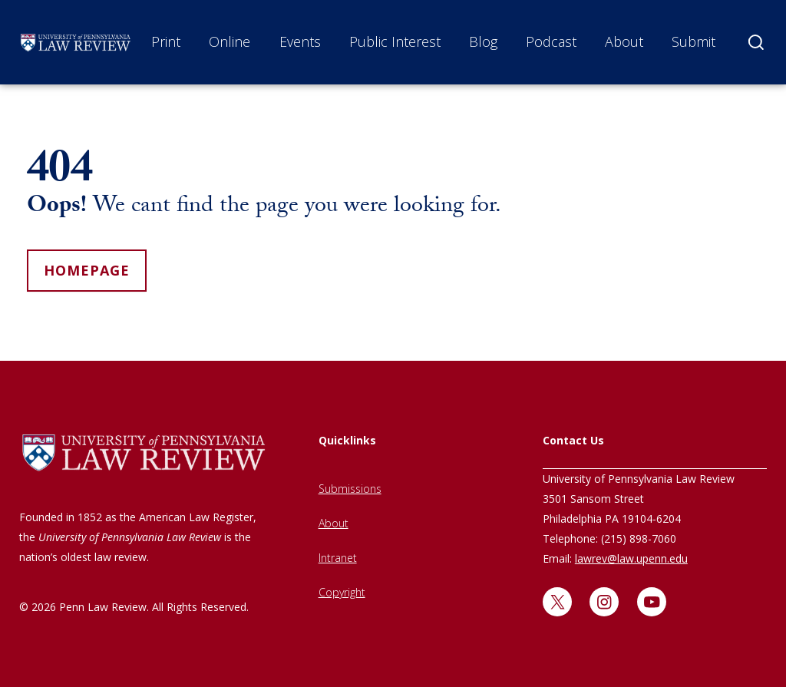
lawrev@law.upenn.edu (631, 558)
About (624, 41)
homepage (87, 270)
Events (300, 41)
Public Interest (395, 41)
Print (165, 41)
